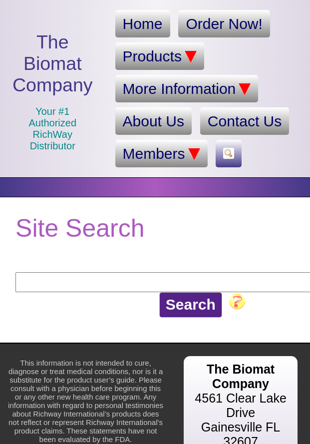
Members (161, 154)
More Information (187, 89)
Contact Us (245, 121)
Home (143, 23)
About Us (153, 121)
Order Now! (224, 23)
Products (160, 56)
